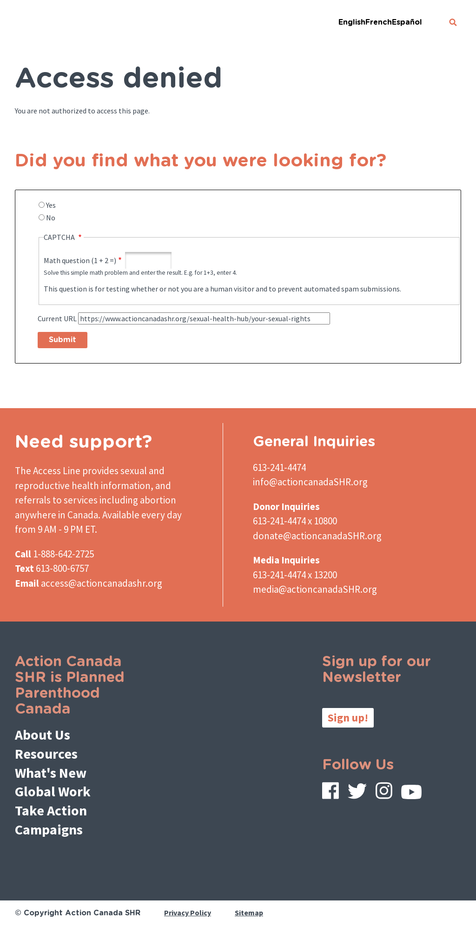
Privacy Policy (187, 912)
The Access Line (47, 470)
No (50, 217)
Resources (46, 753)
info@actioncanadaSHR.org (310, 482)
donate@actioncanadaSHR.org (317, 535)
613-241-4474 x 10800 (295, 521)
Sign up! (348, 717)
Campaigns (49, 829)
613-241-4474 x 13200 (295, 575)
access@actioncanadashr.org (101, 583)
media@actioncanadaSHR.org (315, 589)
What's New (50, 772)
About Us (42, 734)
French (378, 22)
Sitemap (249, 912)
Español (407, 22)
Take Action (51, 810)
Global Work (53, 791)
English (351, 22)
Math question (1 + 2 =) (80, 260)
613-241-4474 (279, 467)
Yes (51, 205)
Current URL (57, 318)
